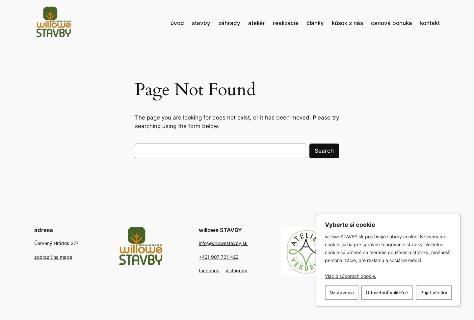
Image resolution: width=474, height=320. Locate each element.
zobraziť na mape (53, 257)
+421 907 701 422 (218, 257)
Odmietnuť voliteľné (387, 292)
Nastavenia (341, 292)
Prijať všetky (433, 292)
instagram (236, 270)
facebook (209, 270)
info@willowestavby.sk (223, 243)
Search (324, 150)
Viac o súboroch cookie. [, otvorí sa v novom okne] (350, 276)
